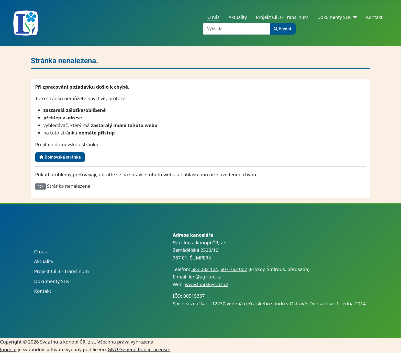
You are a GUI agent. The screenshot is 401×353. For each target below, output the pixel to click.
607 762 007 (233, 269)
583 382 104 (204, 269)
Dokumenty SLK (334, 17)
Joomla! (8, 349)
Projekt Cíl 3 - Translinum (282, 17)
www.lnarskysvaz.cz (206, 284)
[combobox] (236, 29)
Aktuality (237, 17)
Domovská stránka (60, 157)
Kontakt (374, 17)
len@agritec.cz (205, 276)
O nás (213, 17)
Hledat (283, 28)
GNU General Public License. (139, 349)
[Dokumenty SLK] (354, 17)
